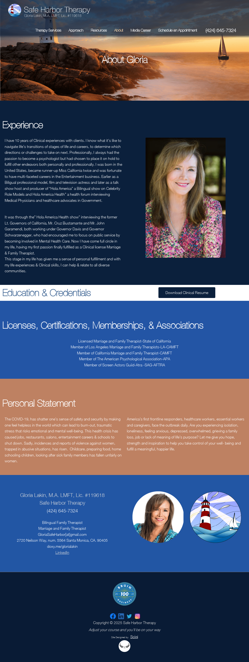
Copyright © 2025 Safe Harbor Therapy (124, 626)
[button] (186, 292)
